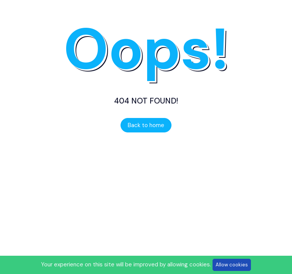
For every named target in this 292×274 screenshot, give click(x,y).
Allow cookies (232, 264)
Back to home (146, 125)
